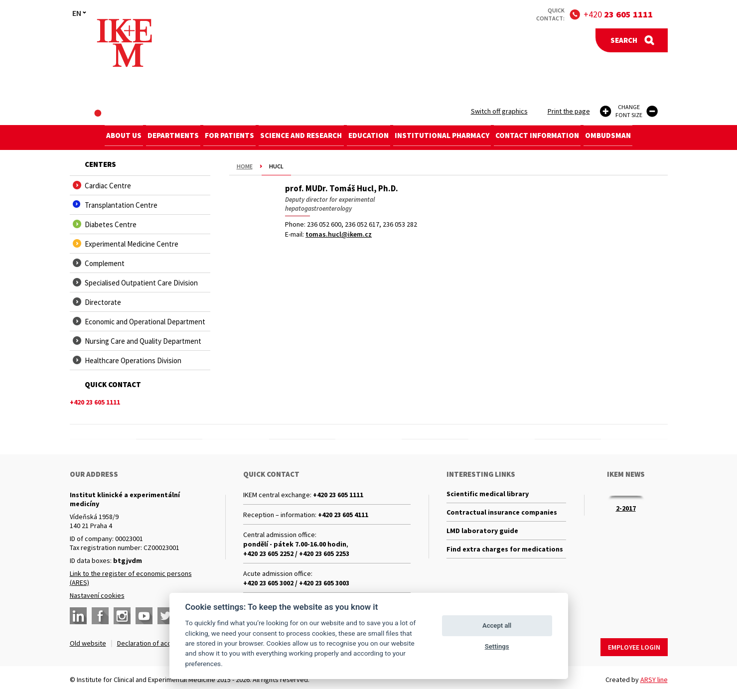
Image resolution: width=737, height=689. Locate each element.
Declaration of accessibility (157, 643)
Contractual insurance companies (501, 515)
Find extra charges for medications (504, 555)
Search (623, 40)
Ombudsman (629, 137)
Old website (88, 643)
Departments (158, 137)
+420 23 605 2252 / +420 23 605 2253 (296, 553)
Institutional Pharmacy (451, 137)
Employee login (634, 643)
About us (103, 137)
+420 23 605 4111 (343, 514)
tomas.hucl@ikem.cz (338, 234)
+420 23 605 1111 (338, 494)
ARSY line (654, 675)
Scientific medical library (487, 494)
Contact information (552, 137)
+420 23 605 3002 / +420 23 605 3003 (296, 582)
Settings (497, 646)
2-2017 (626, 508)
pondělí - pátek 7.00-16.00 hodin (294, 544)
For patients (221, 137)
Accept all (496, 625)
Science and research (298, 137)
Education (371, 137)
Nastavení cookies (97, 595)
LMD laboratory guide (482, 535)
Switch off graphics (499, 111)
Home (245, 166)
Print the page (569, 111)
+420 (618, 14)
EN (76, 13)
